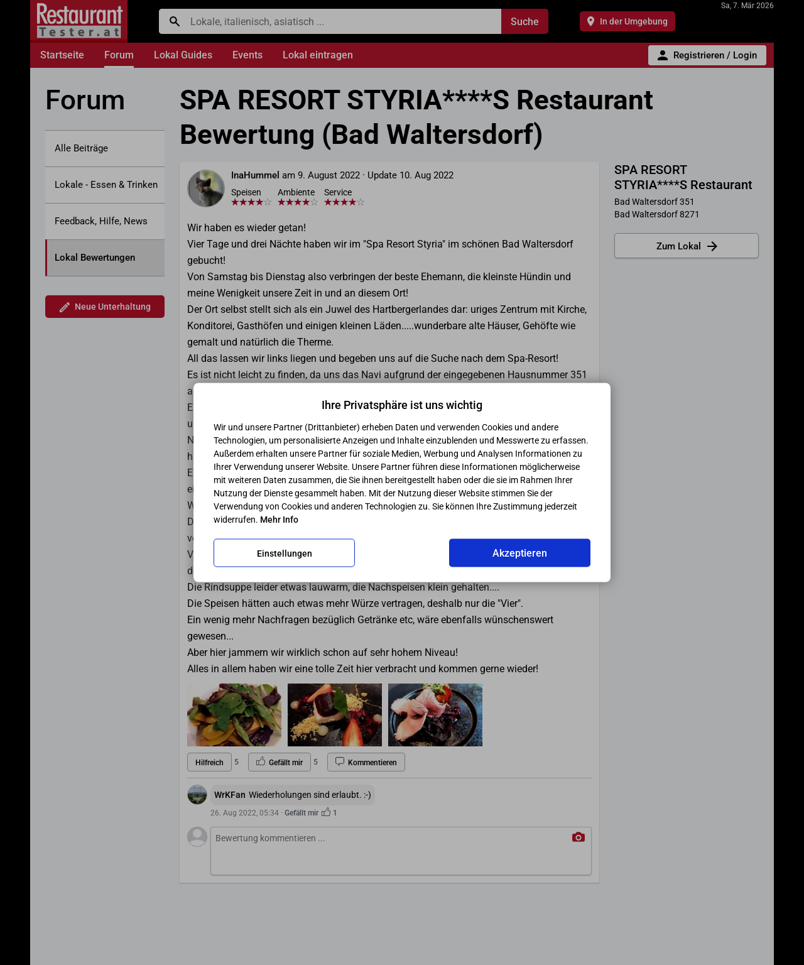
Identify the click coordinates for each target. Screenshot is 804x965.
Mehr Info (279, 520)
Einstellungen (284, 553)
